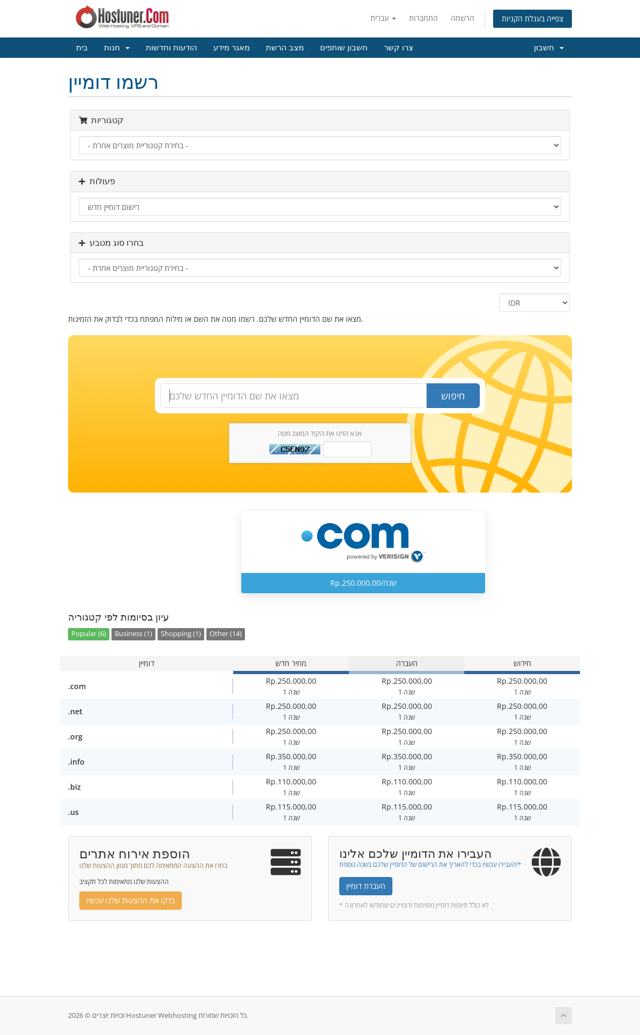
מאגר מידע (231, 47)
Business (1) (133, 633)
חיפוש (453, 395)
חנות (117, 47)
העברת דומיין (365, 886)
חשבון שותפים (344, 47)
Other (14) (226, 633)
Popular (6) (88, 633)
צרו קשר (398, 47)
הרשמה (462, 18)
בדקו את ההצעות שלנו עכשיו (130, 900)
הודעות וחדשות (171, 47)
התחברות (423, 18)
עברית (383, 18)
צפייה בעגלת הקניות (532, 18)
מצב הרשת (285, 47)
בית (82, 47)
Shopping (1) (181, 633)
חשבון (549, 47)
